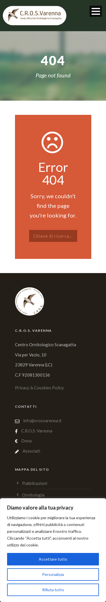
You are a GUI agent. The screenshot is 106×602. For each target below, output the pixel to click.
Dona (26, 440)
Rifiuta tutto (53, 589)
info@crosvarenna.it (42, 420)
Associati (31, 450)
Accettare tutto (53, 559)
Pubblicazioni (34, 483)
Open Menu (96, 11)
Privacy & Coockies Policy (39, 387)
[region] (53, 550)
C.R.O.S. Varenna (36, 430)
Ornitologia (33, 494)
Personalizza (53, 574)
